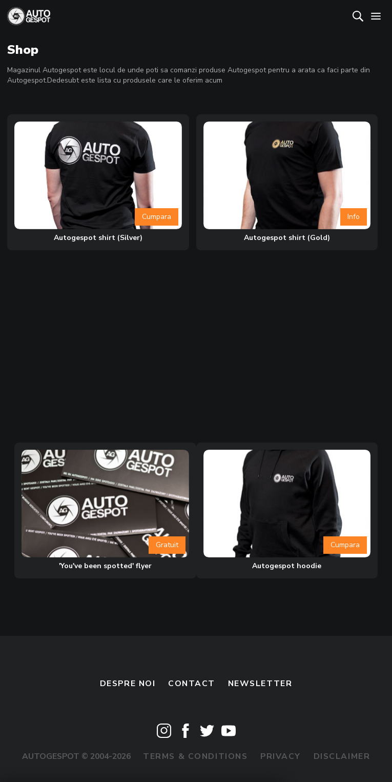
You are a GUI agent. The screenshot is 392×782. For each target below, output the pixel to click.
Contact (191, 683)
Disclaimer (342, 756)
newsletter (260, 683)
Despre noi (128, 683)
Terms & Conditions (195, 756)
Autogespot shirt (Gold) (287, 238)
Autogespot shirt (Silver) (98, 238)
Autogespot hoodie (286, 566)
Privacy (280, 756)
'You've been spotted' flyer (105, 566)
